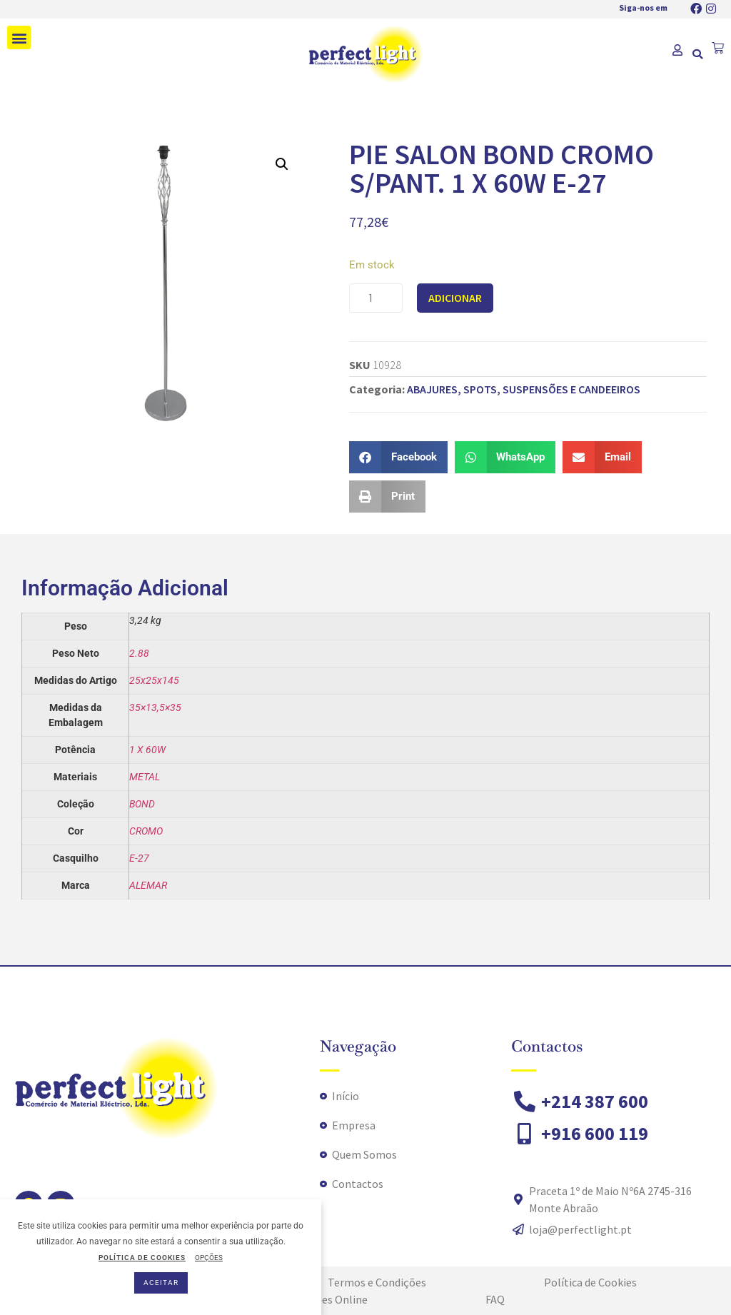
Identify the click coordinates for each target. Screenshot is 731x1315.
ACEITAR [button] (160, 1282)
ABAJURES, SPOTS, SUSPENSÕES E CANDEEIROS (523, 389)
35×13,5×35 (155, 707)
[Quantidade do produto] (376, 298)
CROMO (146, 831)
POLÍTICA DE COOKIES (142, 1257)
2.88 (139, 653)
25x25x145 (154, 680)
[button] (19, 37)
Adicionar (455, 298)
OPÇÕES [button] (209, 1257)
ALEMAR (148, 885)
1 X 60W (147, 749)
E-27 (139, 858)
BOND (142, 804)
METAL (144, 776)
